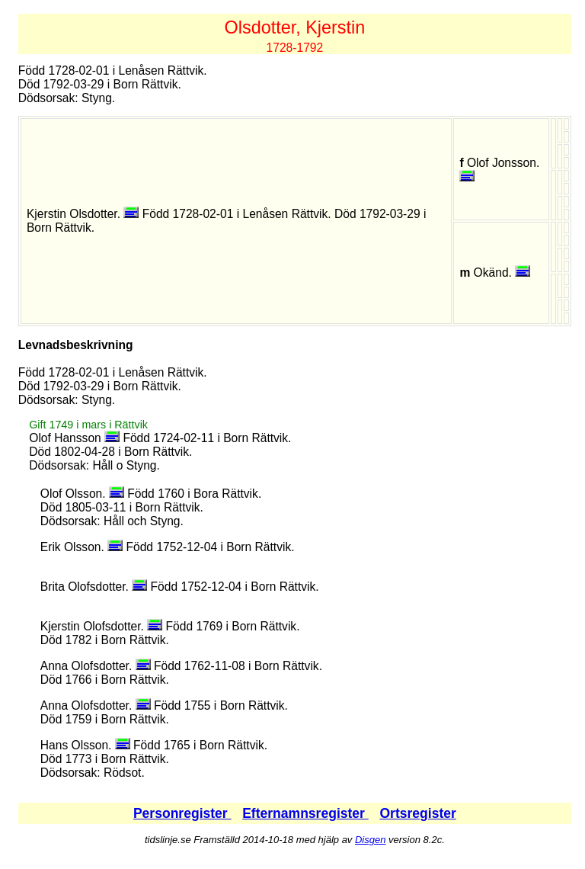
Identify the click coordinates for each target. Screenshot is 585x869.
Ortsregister (417, 813)
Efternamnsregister (305, 813)
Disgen (370, 839)
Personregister (182, 813)
